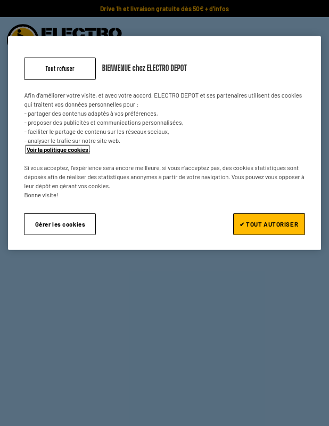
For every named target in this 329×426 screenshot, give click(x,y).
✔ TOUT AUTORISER (269, 223)
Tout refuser (60, 68)
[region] (164, 143)
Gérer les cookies (60, 223)
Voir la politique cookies (57, 149)
